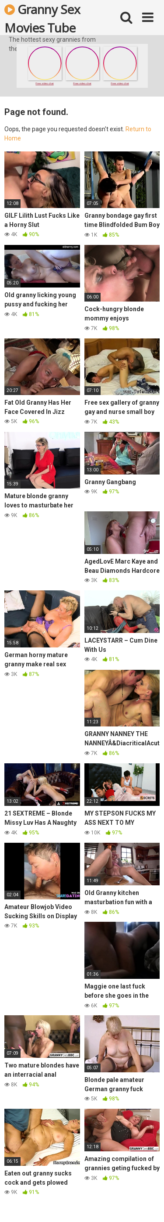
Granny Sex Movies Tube (42, 18)
